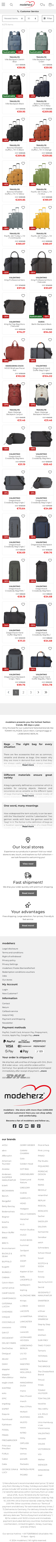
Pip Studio (43, 1161)
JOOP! (23, 1261)
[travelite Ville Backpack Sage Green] (41, 42)
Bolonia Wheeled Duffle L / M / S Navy (41, 103)
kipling (23, 1290)
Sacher (41, 1216)
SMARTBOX (43, 1300)
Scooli (41, 1258)
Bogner (5, 1217)
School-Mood (44, 1253)
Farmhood (7, 1419)
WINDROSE (43, 1470)
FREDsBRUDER (9, 1440)
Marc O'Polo (26, 1406)
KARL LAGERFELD (26, 1278)
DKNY (5, 1364)
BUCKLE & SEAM (7, 1255)
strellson (42, 1335)
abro (4, 1150)
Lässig (23, 1327)
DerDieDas (7, 1348)
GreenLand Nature (25, 1181)
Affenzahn (7, 1155)
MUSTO (23, 1422)
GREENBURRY (27, 1174)
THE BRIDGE (44, 1366)
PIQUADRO (43, 1166)
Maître (23, 1377)
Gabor (5, 1459)
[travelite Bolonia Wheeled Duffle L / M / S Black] (14, 130)
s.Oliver (41, 1311)
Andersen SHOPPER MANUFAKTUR (9, 1177)
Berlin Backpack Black (41, 322)
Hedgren (24, 1208)
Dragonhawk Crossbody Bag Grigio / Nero (14, 500)
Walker (41, 1459)
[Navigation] (3, 4)
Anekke (5, 1169)
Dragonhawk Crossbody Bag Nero (14, 456)
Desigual (6, 1353)
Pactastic (24, 1464)
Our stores (7, 979)
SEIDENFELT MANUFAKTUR (45, 1294)
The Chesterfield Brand (46, 1373)
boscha (5, 1222)
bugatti (5, 1267)
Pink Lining (43, 1150)
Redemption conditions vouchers (18, 972)
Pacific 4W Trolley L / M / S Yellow (41, 235)
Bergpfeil (6, 1201)
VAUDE (41, 1444)
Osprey (23, 1448)
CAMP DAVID (8, 1293)
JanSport (24, 1250)
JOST (22, 1266)
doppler (6, 1369)
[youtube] (28, 1126)
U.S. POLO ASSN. (43, 1415)
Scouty (41, 1277)
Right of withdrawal (11, 956)
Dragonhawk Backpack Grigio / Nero (14, 676)
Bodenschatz (8, 1211)
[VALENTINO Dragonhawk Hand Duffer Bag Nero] (14, 615)
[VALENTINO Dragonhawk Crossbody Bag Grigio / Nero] (14, 483)
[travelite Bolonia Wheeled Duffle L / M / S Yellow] (14, 174)
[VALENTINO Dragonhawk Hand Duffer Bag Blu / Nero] (41, 659)
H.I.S (22, 1224)
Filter (48, 18)
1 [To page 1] (15, 692)
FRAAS (5, 1435)
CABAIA (5, 1277)
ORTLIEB (24, 1443)
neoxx (23, 1427)
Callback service (10, 1011)
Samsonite (43, 1232)
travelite (42, 1403)
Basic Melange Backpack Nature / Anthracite (41, 412)
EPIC (4, 1398)
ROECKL (42, 1205)
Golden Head (26, 1164)
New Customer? (10, 993)
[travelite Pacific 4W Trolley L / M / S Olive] (41, 174)
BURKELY (6, 1272)
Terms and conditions (12, 952)
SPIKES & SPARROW (43, 1317)
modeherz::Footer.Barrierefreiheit (18, 968)
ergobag (6, 1403)
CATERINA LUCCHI (7, 1305)
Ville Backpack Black (14, 102)
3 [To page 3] (31, 692)
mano (23, 1391)
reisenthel (43, 1195)
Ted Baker (43, 1361)
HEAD (23, 1203)
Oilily (22, 1438)
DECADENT (7, 1338)
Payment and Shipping (13, 1019)
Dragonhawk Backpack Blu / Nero (41, 544)
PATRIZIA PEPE (27, 1469)
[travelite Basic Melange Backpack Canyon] (14, 394)
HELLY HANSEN (28, 1214)
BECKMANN (8, 1190)
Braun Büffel (8, 1232)
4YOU (4, 1145)
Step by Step (44, 1324)
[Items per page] (32, 18)
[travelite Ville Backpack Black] (14, 86)
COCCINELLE (8, 1322)
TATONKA (42, 1356)
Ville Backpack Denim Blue (14, 59)
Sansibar (42, 1237)
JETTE (23, 1255)
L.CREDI (24, 1306)
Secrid (41, 1287)
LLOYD (23, 1358)
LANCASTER (26, 1321)
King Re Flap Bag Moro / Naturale (14, 323)
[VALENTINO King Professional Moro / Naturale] (41, 262)
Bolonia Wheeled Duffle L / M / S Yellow (14, 191)
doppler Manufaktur (7, 1376)
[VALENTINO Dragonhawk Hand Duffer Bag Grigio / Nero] (41, 350)
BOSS (4, 1227)
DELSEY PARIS (9, 1343)
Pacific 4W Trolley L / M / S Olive (41, 191)
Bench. (5, 1196)
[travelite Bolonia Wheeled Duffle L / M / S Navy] (41, 86)
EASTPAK (6, 1388)
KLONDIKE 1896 (28, 1295)
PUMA (41, 1179)
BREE (4, 1237)
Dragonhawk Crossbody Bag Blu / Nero (41, 632)
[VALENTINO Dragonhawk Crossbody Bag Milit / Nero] (14, 571)
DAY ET (5, 1332)
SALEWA (42, 1226)
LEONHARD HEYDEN (26, 1338)
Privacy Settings (10, 964)
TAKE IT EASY (44, 1345)
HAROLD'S (25, 1198)
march (23, 1401)
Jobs (4, 976)
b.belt (5, 1185)
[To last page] (46, 692)
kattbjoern (25, 1285)
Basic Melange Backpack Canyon (14, 411)
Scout (40, 1271)
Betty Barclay (8, 1206)
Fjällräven (6, 1424)
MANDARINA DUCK (26, 1384)
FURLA (5, 1453)
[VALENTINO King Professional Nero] (14, 262)
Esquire (5, 1414)
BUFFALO (6, 1261)
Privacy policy (9, 960)
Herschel (24, 1219)
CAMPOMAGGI (9, 1298)
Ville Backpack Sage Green (41, 59)
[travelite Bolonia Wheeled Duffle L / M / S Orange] (41, 130)
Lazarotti (24, 1332)
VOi (40, 1454)
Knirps (23, 1300)
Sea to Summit (45, 1282)
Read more (28, 765)
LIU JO (23, 1353)
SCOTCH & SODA (43, 1264)
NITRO (23, 1433)
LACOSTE (24, 1311)
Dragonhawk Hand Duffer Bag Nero (14, 632)
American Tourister (6, 1162)
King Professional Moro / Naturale (41, 279)
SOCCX (41, 1306)
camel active (8, 1288)
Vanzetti (42, 1438)
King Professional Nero (14, 278)
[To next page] (38, 692)
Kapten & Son (26, 1271)
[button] (23, 31)
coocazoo (6, 1327)
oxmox (23, 1453)
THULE (41, 1380)
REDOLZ (42, 1190)
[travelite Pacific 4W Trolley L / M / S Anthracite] (14, 218)
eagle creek (7, 1382)
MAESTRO (25, 1364)
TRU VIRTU (43, 1409)
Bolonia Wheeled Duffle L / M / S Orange (41, 147)
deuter (5, 1358)
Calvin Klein (8, 1282)
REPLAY (42, 1200)
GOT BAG (24, 1169)
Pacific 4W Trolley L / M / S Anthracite (14, 235)
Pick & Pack (43, 1145)
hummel (24, 1245)
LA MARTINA (26, 1316)
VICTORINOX (44, 1449)
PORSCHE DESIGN (43, 1173)
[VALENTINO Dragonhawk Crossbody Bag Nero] (14, 439)
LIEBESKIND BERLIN (26, 1347)
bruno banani (8, 1248)
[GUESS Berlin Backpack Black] (41, 306)
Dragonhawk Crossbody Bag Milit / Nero (14, 588)
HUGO (23, 1235)
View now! (28, 864)
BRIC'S (5, 1243)
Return (5, 1007)
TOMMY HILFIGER (42, 1391)
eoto (4, 1393)
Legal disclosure (10, 948)
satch (40, 1242)
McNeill (23, 1411)
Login (5, 989)
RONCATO (43, 1211)
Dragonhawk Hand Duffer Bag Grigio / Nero (41, 368)
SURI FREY (43, 1340)
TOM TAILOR (44, 1398)
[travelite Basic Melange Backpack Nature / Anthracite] (41, 394)
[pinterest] (40, 1126)
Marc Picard (26, 1396)
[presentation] (12, 5)
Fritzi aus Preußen (6, 1447)
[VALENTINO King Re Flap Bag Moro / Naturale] (14, 306)
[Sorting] (13, 18)
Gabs (4, 1464)
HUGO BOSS (26, 1240)
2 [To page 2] (23, 692)
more (36, 1035)
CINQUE (6, 1317)
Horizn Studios (27, 1229)
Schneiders (43, 1247)
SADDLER (43, 1221)
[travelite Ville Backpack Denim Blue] (14, 42)
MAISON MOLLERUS (25, 1370)
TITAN (41, 1385)
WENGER (42, 1464)
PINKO (41, 1155)
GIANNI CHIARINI (24, 1151)
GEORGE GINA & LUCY (10, 1470)
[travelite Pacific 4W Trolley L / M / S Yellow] (41, 218)
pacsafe (23, 1459)
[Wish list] (42, 4)
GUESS (23, 1193)
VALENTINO (44, 1433)
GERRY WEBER (27, 1145)
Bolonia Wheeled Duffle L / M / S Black (14, 147)
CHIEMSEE (7, 1311)
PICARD (24, 1474)
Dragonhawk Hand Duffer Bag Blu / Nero (41, 676)
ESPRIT (5, 1409)
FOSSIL (5, 1430)
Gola (22, 1158)
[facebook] (16, 1126)
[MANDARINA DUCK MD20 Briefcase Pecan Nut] (14, 350)
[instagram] (34, 1126)
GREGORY (25, 1187)
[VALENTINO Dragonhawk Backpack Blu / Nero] (41, 527)
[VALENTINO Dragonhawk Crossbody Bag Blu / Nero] (41, 615)
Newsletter (7, 1023)
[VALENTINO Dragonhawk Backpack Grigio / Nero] (14, 659)
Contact (6, 1003)
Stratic (41, 1329)
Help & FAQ (7, 1015)
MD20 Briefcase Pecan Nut (14, 367)
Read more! (28, 893)
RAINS (41, 1184)
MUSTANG (25, 1417)
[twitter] (22, 1126)
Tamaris (42, 1350)
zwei (40, 1475)
